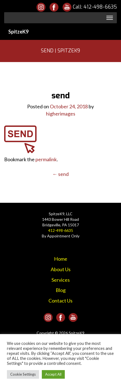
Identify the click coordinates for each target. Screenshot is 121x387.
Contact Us (60, 301)
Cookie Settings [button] (23, 374)
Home (60, 259)
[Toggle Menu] (109, 18)
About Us (61, 269)
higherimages (60, 114)
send (60, 174)
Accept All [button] (53, 374)
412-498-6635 (100, 7)
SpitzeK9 (18, 32)
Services (61, 280)
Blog (61, 290)
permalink (46, 159)
